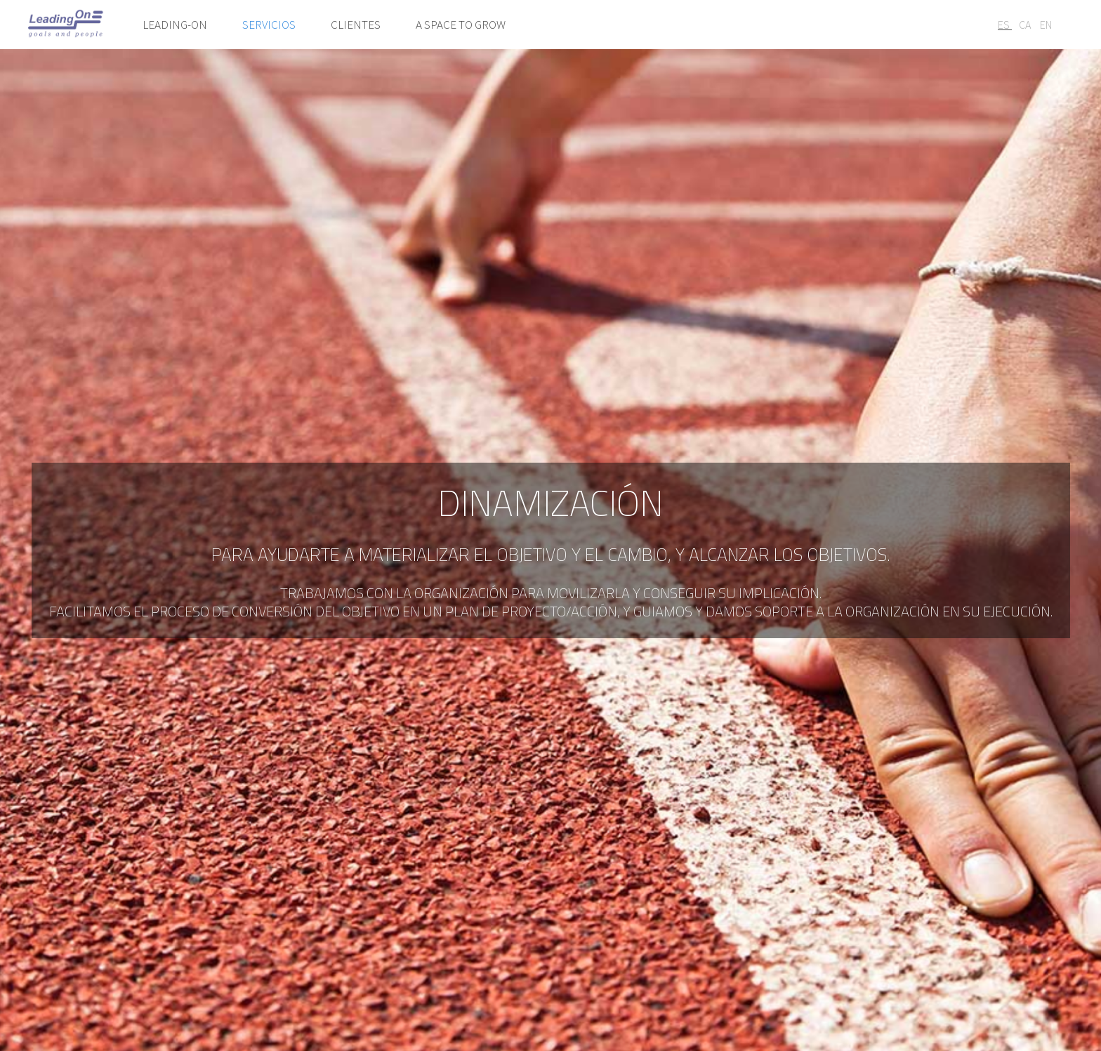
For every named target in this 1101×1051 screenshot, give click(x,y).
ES (1005, 25)
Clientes (356, 24)
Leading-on (175, 24)
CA (1026, 25)
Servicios (269, 24)
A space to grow (461, 24)
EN (1046, 25)
